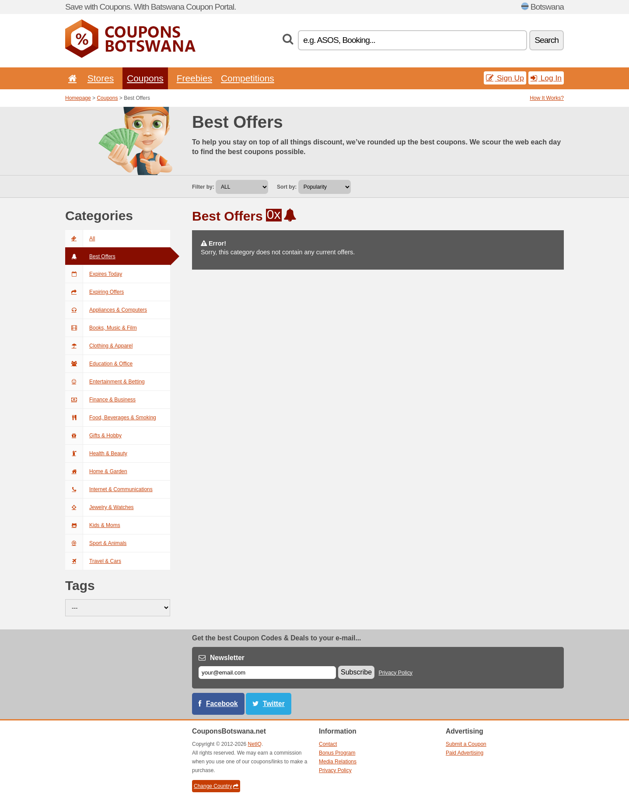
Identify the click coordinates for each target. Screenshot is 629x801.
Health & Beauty (96, 453)
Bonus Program (337, 753)
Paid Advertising (464, 753)
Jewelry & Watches (99, 507)
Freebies (194, 78)
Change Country (216, 786)
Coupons (145, 78)
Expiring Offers (94, 292)
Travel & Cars (93, 561)
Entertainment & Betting (105, 381)
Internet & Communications (109, 489)
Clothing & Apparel (99, 346)
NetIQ (255, 744)
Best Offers (90, 256)
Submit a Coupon (466, 744)
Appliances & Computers (106, 310)
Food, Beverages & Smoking (110, 417)
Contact (328, 744)
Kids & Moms (92, 525)
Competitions (247, 78)
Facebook (222, 703)
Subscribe (356, 672)
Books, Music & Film (101, 328)
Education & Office (99, 363)
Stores (100, 78)
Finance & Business (100, 399)
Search (547, 40)
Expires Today (93, 274)
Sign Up (505, 78)
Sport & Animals (95, 543)
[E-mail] (267, 672)
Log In (546, 78)
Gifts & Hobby (93, 435)
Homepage (78, 98)
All (80, 238)
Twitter (274, 703)
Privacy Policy (396, 673)
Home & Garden (96, 471)
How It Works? (547, 98)
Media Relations (337, 762)
